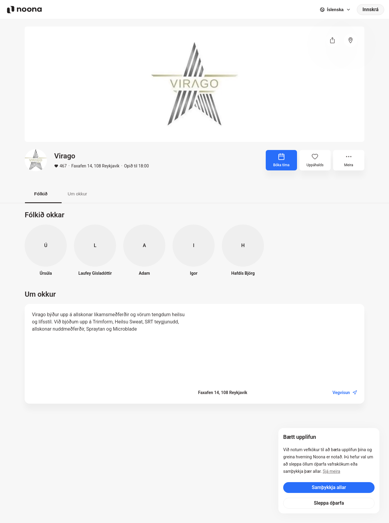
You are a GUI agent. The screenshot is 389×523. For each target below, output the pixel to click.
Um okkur (85, 194)
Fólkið (43, 194)
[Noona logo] (24, 9)
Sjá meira (331, 471)
